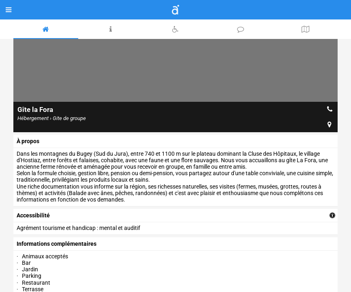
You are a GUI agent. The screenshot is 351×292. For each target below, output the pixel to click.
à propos (28, 141)
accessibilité (33, 215)
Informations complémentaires (56, 243)
